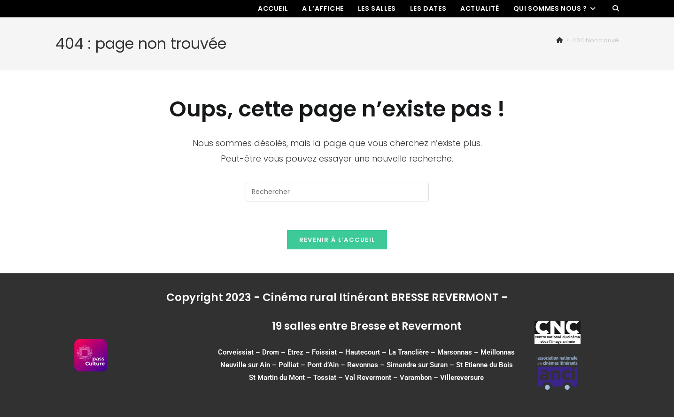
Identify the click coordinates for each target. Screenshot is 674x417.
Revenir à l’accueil (337, 239)
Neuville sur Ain (245, 365)
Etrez (295, 352)
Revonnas (362, 365)
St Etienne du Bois (484, 365)
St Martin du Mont (277, 377)
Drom (270, 352)
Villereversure (462, 377)
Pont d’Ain (323, 365)
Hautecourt (362, 352)
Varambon (416, 377)
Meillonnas (497, 352)
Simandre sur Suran (417, 365)
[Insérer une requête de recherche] (337, 192)
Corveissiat (236, 352)
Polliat (289, 365)
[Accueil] (559, 40)
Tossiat (324, 377)
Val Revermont (368, 377)
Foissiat (324, 352)
